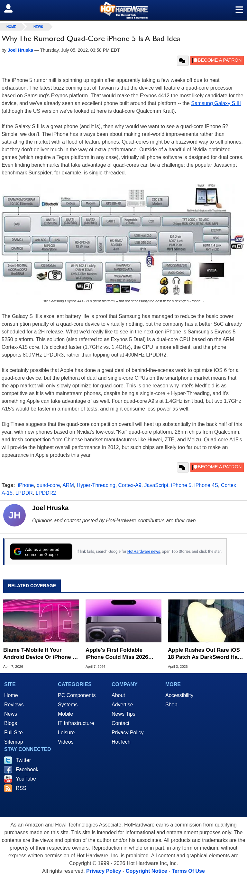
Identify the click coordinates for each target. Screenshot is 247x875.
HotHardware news (143, 551)
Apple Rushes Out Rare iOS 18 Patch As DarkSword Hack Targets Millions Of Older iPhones (206, 654)
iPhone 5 (181, 485)
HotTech (121, 742)
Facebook (27, 769)
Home (11, 695)
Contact (120, 723)
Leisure (66, 732)
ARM (68, 485)
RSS (21, 788)
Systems (68, 704)
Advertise (122, 704)
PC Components (77, 695)
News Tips (123, 714)
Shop (171, 704)
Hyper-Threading (96, 485)
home (11, 27)
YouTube (26, 779)
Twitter (23, 760)
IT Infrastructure (76, 723)
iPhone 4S (206, 485)
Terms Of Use (188, 871)
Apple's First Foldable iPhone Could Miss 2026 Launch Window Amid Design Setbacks (117, 654)
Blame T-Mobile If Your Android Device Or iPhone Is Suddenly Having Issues (40, 654)
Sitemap (13, 742)
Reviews (13, 704)
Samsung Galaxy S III (216, 103)
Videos (66, 742)
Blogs (10, 723)
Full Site (13, 732)
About (118, 695)
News (38, 27)
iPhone (26, 485)
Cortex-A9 (130, 485)
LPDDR (24, 493)
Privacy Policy (128, 732)
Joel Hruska (50, 507)
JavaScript (156, 485)
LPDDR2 (46, 493)
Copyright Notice (146, 871)
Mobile (65, 714)
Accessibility (179, 695)
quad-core (48, 485)
